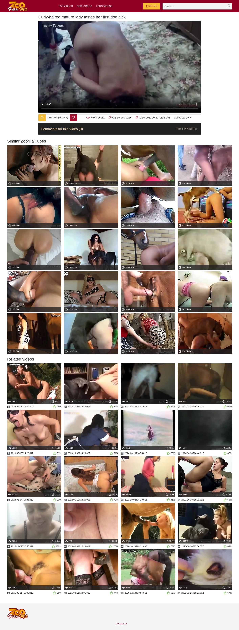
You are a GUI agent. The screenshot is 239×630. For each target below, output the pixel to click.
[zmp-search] (197, 6)
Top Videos (66, 6)
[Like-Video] (42, 117)
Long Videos (104, 6)
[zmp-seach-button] (228, 6)
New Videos (84, 6)
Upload (151, 6)
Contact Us (121, 623)
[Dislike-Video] (73, 117)
